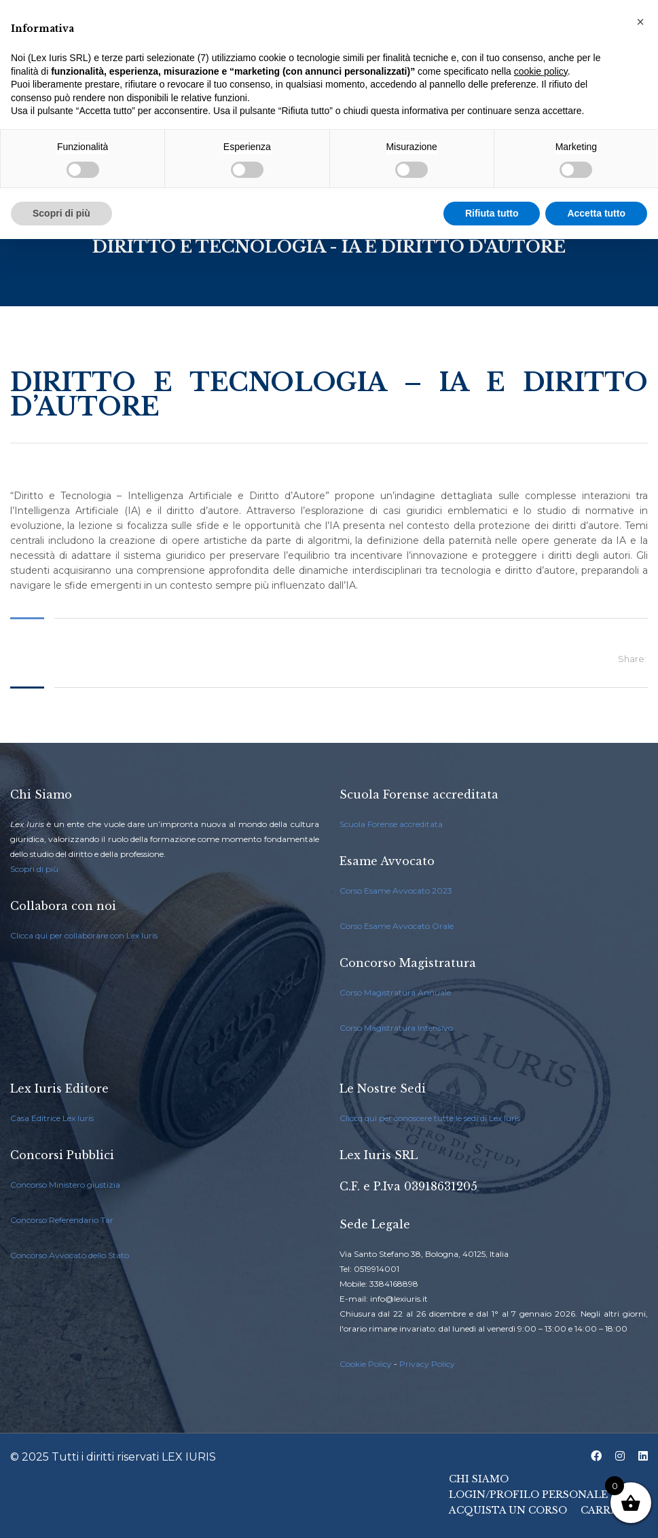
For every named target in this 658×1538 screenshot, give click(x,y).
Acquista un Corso (508, 1510)
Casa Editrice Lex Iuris (52, 1118)
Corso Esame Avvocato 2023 (396, 890)
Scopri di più (34, 869)
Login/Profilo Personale (528, 1494)
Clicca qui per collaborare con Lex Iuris (84, 935)
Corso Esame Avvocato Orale (397, 926)
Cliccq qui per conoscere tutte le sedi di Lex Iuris (430, 1118)
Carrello (610, 1510)
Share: (632, 658)
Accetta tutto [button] (596, 213)
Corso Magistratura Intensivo (396, 1028)
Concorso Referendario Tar (61, 1220)
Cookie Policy (366, 1364)
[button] (640, 22)
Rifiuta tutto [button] (492, 213)
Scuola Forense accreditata (391, 824)
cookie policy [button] (541, 71)
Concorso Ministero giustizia (65, 1184)
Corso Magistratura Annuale (395, 992)
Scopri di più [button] (61, 213)
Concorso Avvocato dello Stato (69, 1255)
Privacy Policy (427, 1364)
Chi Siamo (479, 1479)
